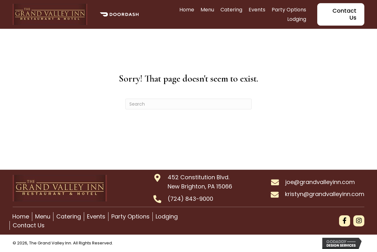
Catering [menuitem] (68, 216)
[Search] (188, 104)
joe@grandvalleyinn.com (320, 182)
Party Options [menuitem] (130, 216)
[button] (344, 220)
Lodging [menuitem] (167, 216)
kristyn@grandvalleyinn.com (324, 194)
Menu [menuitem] (42, 216)
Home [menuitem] (20, 216)
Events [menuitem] (96, 216)
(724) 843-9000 (190, 199)
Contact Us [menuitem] (29, 225)
